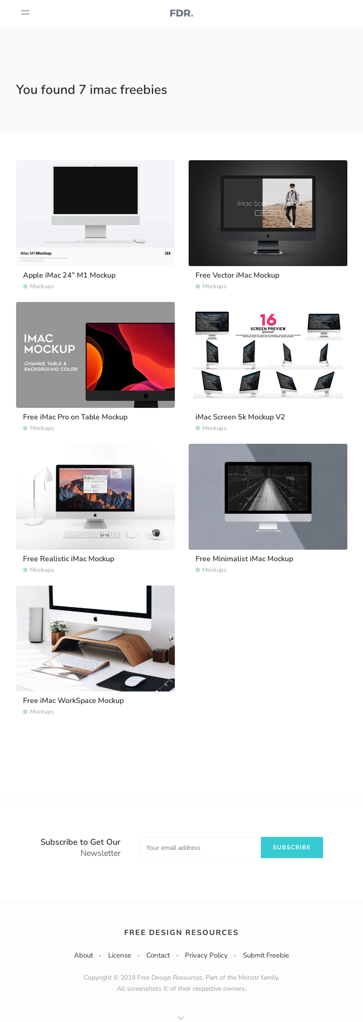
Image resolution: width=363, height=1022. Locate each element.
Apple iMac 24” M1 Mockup (69, 275)
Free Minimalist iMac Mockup (244, 559)
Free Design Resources (181, 933)
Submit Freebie (266, 955)
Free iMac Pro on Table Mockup (75, 417)
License (119, 955)
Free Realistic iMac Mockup (68, 559)
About (83, 955)
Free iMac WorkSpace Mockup (73, 701)
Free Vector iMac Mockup (237, 275)
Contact (158, 955)
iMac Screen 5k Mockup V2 (240, 417)
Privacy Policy (206, 955)
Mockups (42, 286)
